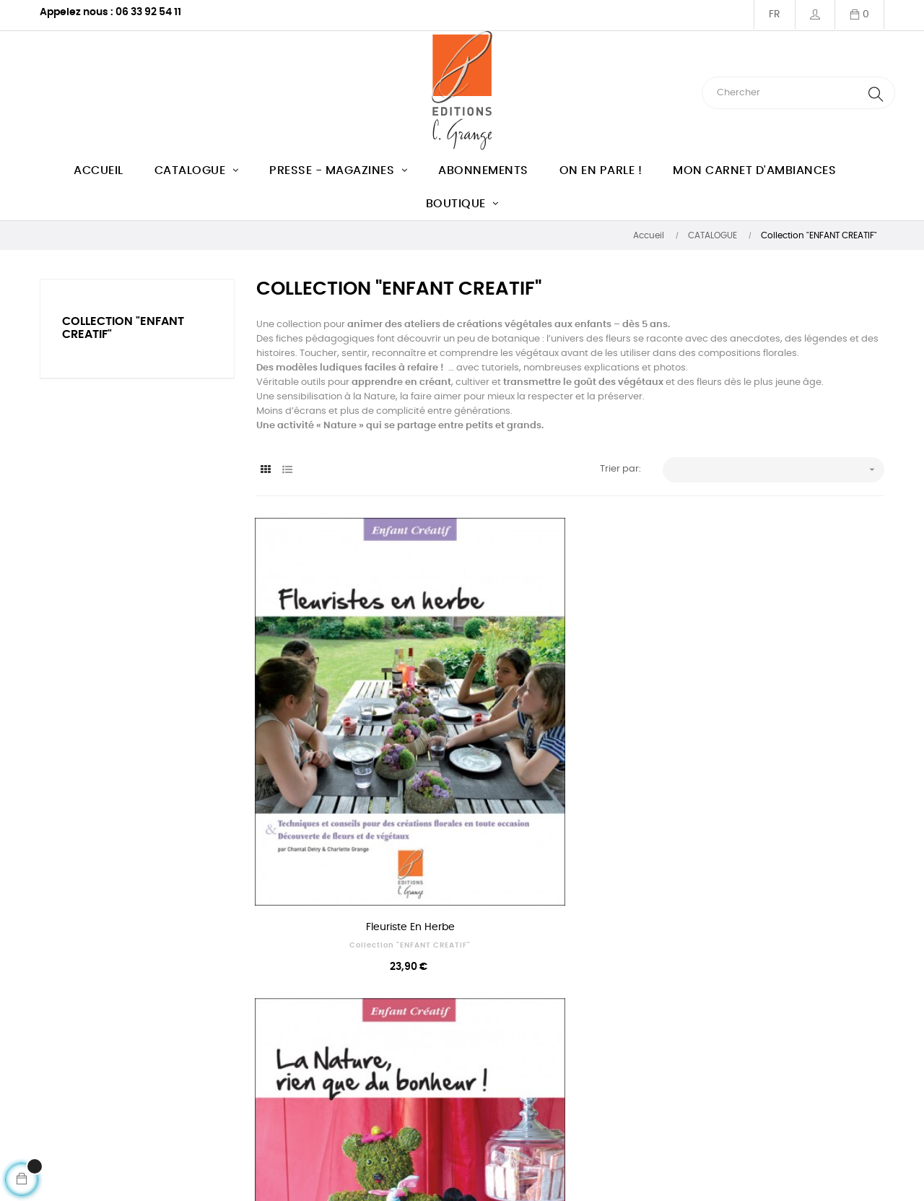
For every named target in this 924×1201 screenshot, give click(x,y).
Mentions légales (252, 1104)
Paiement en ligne (600, 1089)
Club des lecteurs (253, 1130)
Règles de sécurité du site (618, 1115)
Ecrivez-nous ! (72, 1092)
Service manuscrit (601, 1037)
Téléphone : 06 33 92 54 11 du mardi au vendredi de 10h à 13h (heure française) (111, 1052)
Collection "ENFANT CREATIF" (353, 801)
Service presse (593, 1063)
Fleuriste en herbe (353, 783)
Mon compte (69, 1118)
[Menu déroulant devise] (774, 14)
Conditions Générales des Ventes (272, 1071)
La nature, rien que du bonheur (570, 783)
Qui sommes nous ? (257, 1037)
